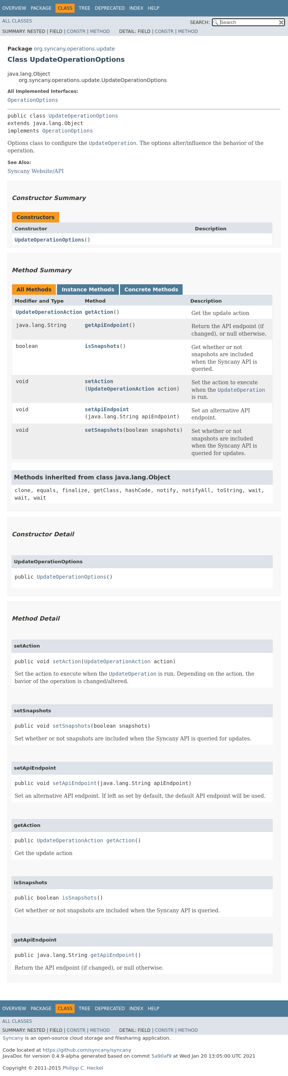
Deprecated (110, 8)
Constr (76, 31)
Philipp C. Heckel (83, 1068)
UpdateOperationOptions (83, 116)
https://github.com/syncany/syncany (87, 1050)
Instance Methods (88, 290)
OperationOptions (33, 100)
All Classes (17, 21)
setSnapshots (104, 430)
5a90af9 (162, 1056)
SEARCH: (200, 22)
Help (153, 8)
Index (136, 8)
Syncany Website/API (36, 171)
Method (100, 31)
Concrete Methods (151, 290)
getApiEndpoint (107, 325)
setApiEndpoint (107, 409)
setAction (99, 381)
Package (41, 8)
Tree (84, 8)
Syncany (13, 1038)
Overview (14, 8)
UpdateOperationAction (49, 312)
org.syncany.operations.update (74, 49)
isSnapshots (102, 346)
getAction (99, 312)
